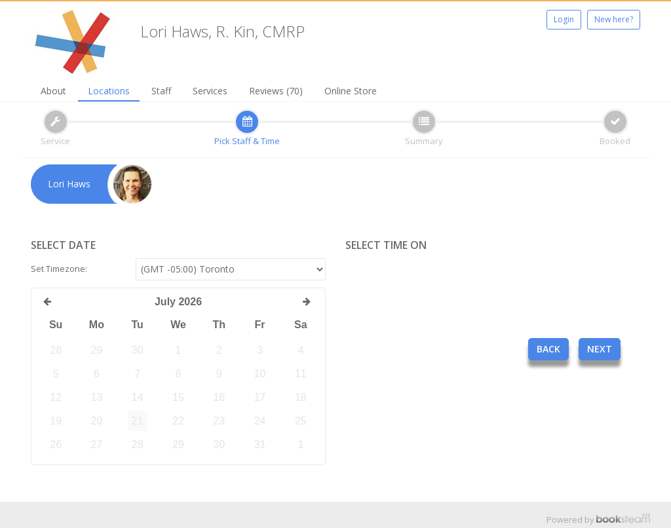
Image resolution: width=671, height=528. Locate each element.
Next (599, 349)
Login (564, 19)
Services (210, 91)
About (53, 91)
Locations (109, 91)
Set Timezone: (59, 268)
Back (548, 349)
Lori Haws (69, 184)
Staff (161, 91)
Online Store (350, 91)
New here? (613, 19)
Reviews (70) (276, 91)
